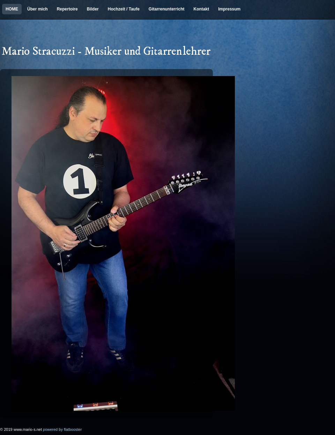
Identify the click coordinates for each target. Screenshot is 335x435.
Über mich (37, 9)
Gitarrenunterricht (167, 9)
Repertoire (67, 9)
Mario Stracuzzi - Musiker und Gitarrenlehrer (106, 52)
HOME (12, 9)
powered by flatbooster (62, 429)
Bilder (93, 9)
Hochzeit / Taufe (124, 9)
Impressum (229, 9)
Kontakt (201, 9)
